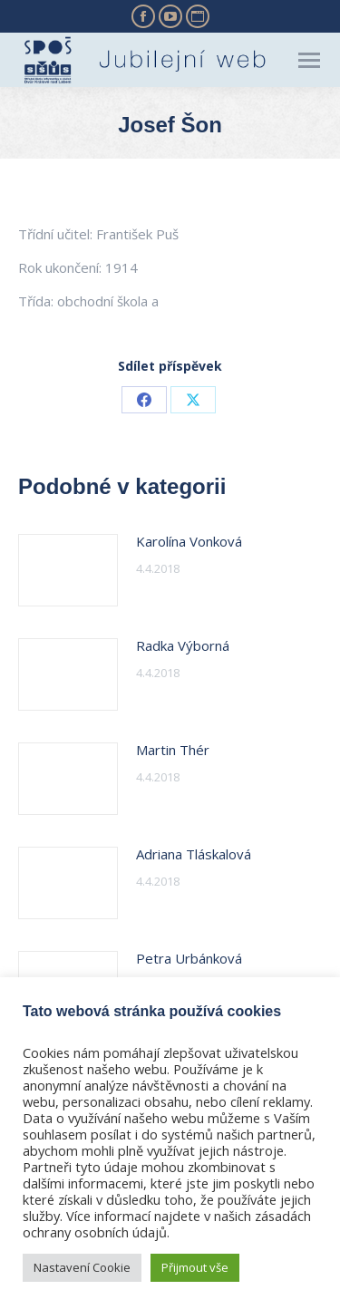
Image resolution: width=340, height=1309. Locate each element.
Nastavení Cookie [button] (82, 1267)
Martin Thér (172, 750)
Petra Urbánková (189, 958)
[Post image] (68, 570)
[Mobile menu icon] (309, 60)
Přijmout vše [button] (194, 1267)
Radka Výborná (182, 645)
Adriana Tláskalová (193, 854)
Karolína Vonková (189, 541)
